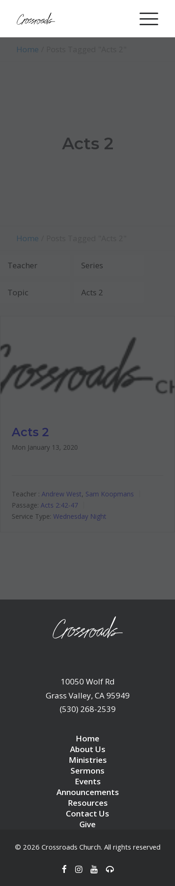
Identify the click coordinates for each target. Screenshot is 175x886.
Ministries (88, 759)
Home (87, 738)
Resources (88, 802)
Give (87, 824)
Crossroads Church (71, 846)
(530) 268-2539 (88, 709)
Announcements (87, 792)
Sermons (87, 770)
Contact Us (87, 813)
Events (88, 781)
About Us (87, 749)
